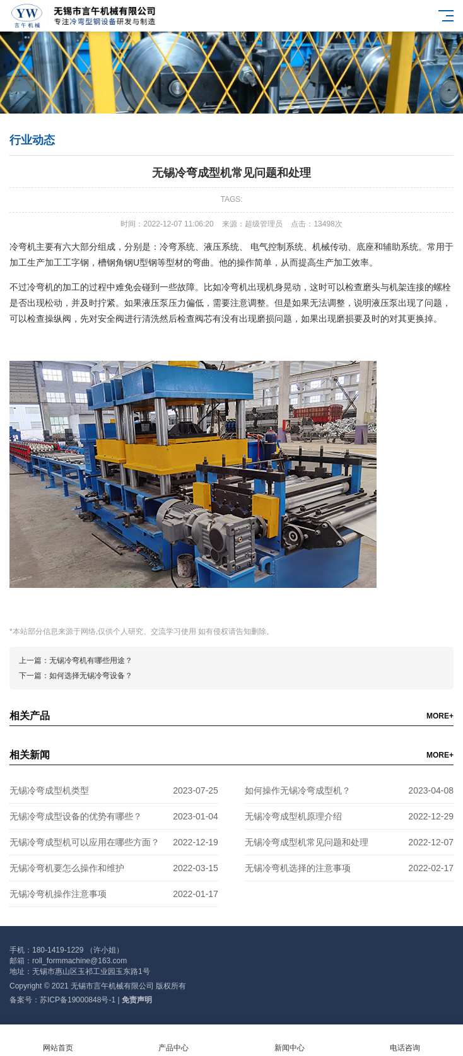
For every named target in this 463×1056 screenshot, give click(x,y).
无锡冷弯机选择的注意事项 (298, 868)
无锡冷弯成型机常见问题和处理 (306, 842)
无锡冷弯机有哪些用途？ (90, 660)
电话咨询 (406, 1040)
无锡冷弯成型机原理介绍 (293, 816)
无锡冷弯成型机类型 (49, 790)
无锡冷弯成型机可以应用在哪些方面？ (84, 842)
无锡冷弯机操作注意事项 (58, 894)
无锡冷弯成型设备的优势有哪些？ (75, 816)
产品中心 (174, 1040)
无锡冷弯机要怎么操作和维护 (66, 868)
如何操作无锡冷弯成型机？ (298, 790)
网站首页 (58, 1040)
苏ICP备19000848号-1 (77, 999)
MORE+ (440, 716)
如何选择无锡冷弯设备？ (90, 675)
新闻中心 (290, 1040)
